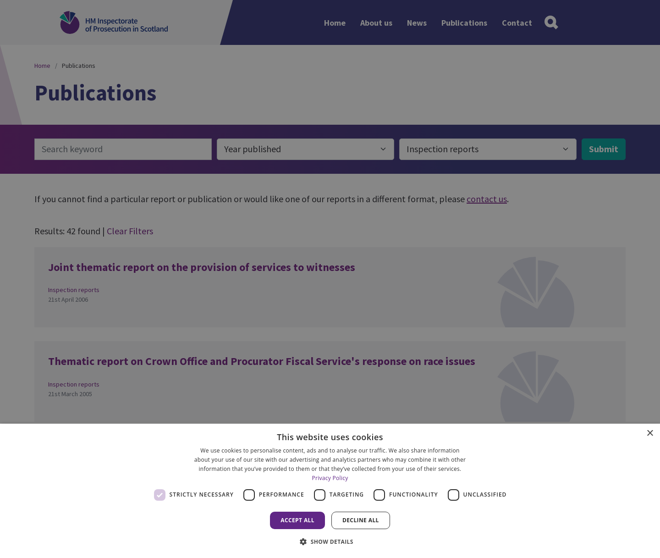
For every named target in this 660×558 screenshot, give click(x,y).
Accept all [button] (297, 520)
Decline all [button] (360, 520)
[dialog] (330, 491)
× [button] (649, 433)
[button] (330, 541)
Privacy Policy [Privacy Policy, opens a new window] (330, 478)
